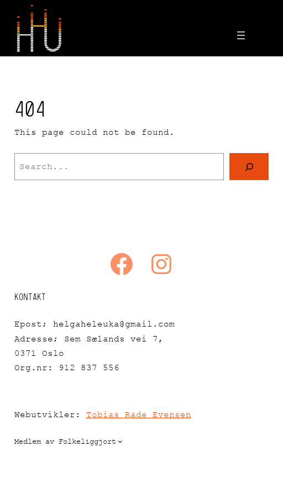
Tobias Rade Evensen (138, 414)
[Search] (249, 167)
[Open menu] (241, 35)
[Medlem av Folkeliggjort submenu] (120, 441)
